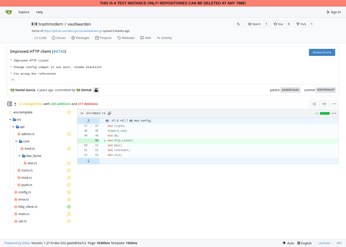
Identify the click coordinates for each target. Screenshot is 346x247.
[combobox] (314, 103)
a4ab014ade (290, 90)
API (339, 243)
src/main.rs (96, 113)
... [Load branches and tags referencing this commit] (12, 79)
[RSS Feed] (238, 24)
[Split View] (324, 103)
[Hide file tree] (10, 104)
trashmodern (51, 24)
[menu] (334, 103)
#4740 (59, 51)
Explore (24, 12)
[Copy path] (109, 113)
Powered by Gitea (17, 243)
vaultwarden (79, 24)
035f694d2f (326, 90)
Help (39, 12)
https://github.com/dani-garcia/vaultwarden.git (73, 31)
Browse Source (322, 52)
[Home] (8, 12)
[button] (254, 24)
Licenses (324, 243)
